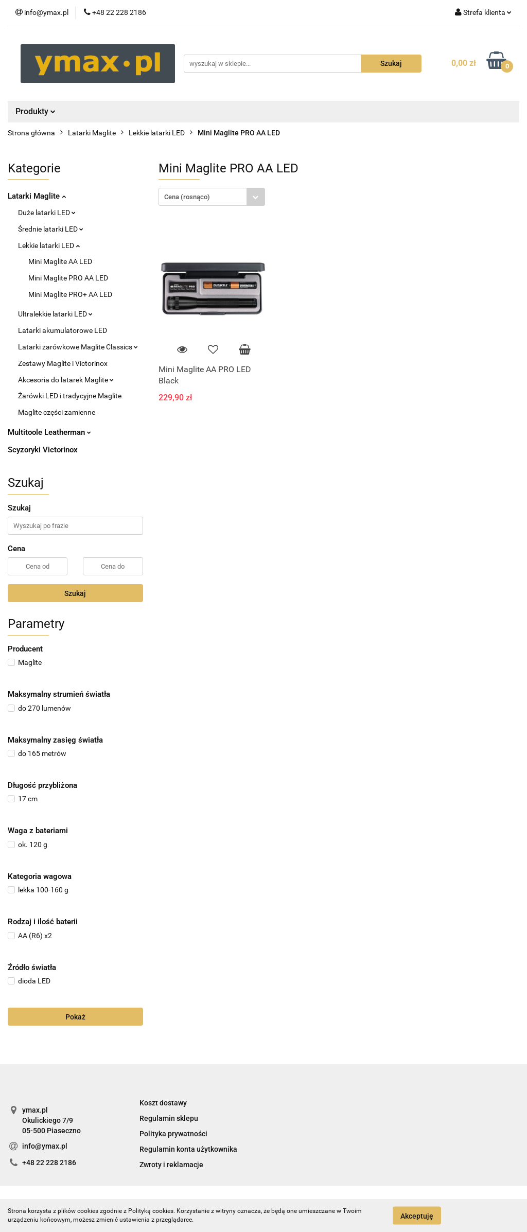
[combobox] (212, 197)
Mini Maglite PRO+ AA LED (70, 294)
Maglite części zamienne (56, 412)
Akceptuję (416, 1215)
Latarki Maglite (37, 196)
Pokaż (75, 1017)
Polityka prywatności (173, 1134)
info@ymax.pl (44, 1146)
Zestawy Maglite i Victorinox (63, 363)
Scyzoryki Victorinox (43, 449)
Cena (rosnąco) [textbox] (187, 197)
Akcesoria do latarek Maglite (66, 380)
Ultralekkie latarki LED (55, 314)
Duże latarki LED (47, 212)
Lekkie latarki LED (49, 245)
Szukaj (75, 593)
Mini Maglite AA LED (60, 261)
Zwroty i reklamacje (171, 1164)
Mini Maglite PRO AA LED (68, 278)
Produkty (35, 111)
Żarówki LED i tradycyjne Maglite (69, 396)
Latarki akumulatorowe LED (62, 330)
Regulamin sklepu (168, 1118)
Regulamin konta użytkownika (188, 1149)
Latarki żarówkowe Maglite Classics (78, 347)
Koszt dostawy (163, 1103)
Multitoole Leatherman (49, 432)
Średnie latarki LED (50, 229)
